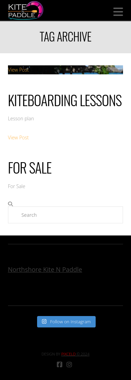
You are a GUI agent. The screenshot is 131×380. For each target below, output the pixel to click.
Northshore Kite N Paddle (45, 269)
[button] (118, 11)
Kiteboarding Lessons (65, 100)
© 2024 (75, 353)
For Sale (30, 167)
